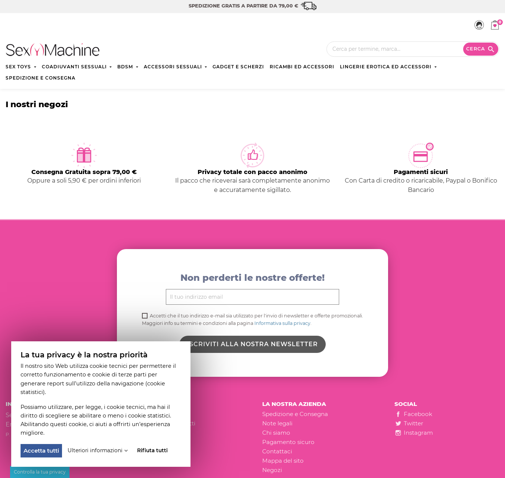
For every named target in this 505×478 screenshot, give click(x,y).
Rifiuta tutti (152, 450)
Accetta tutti (41, 450)
